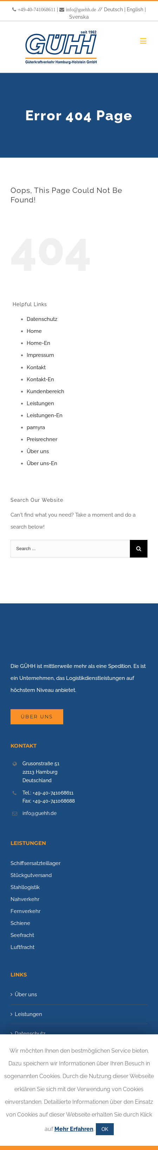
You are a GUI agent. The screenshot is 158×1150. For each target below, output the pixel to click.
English (135, 9)
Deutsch (113, 9)
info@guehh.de (81, 9)
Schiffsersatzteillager (35, 863)
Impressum (40, 355)
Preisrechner (42, 439)
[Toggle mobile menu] (143, 40)
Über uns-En (42, 463)
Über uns (38, 451)
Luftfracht (22, 947)
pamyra (36, 427)
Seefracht (22, 935)
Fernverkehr (25, 911)
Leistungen (40, 403)
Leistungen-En (44, 415)
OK (104, 1129)
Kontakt (36, 367)
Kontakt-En (40, 379)
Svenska (79, 17)
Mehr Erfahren (73, 1129)
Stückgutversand (31, 875)
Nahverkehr (25, 899)
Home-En (38, 343)
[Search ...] (70, 549)
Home (34, 331)
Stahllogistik (25, 887)
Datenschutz (42, 319)
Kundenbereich (45, 391)
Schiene (20, 923)
